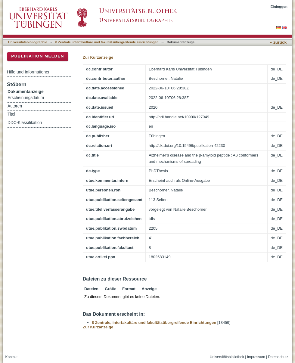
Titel (11, 114)
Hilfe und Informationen (29, 72)
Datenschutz (278, 357)
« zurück (278, 42)
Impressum (256, 357)
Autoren (15, 106)
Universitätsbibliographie (27, 42)
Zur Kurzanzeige (98, 57)
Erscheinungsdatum (26, 97)
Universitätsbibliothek (227, 357)
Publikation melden (37, 56)
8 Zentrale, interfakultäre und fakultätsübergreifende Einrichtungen (107, 42)
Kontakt (11, 357)
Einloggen (279, 6)
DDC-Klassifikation (25, 122)
